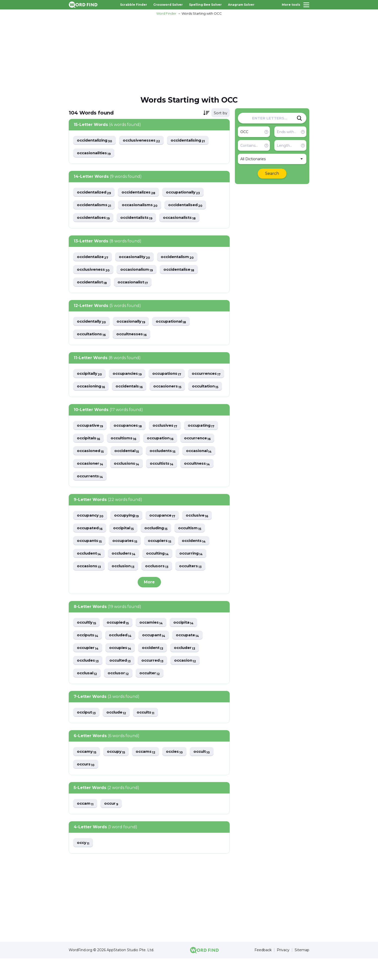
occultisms (125, 454)
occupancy (91, 532)
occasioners (91, 401)
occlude (118, 731)
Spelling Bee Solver (205, 4)
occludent (90, 571)
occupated (90, 545)
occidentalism (183, 258)
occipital (126, 545)
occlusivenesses (146, 140)
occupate (192, 653)
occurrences (92, 388)
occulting (162, 571)
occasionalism (140, 271)
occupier (88, 666)
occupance (167, 532)
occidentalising (195, 140)
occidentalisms (95, 205)
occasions (89, 584)
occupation (164, 454)
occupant (157, 653)
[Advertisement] (189, 55)
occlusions (128, 480)
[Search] (299, 118)
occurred (156, 679)
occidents (198, 558)
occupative (91, 441)
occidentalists (140, 218)
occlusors (160, 584)
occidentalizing (96, 140)
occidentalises (94, 218)
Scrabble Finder (133, 4)
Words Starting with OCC (202, 13)
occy (83, 863)
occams (148, 771)
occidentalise (184, 271)
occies (178, 771)
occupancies (130, 375)
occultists (165, 480)
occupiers (162, 558)
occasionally (134, 323)
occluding (160, 545)
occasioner (91, 480)
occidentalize (94, 258)
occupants (90, 558)
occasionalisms (143, 205)
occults (149, 731)
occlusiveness (94, 271)
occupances (130, 441)
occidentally (92, 323)
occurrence (203, 454)
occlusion (125, 584)
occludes (88, 679)
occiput (87, 731)
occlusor (120, 692)
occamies (155, 640)
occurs (86, 784)
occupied (120, 640)
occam (85, 823)
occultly (87, 640)
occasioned (91, 467)
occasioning (133, 388)
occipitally (90, 375)
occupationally (190, 192)
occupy (117, 771)
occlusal (87, 692)
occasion (190, 679)
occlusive (203, 532)
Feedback (263, 971)
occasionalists (185, 218)
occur (112, 823)
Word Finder (166, 13)
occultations (92, 336)
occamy (87, 771)
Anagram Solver (241, 4)
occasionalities (95, 153)
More (149, 600)
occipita (189, 640)
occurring (197, 571)
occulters (195, 584)
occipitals (89, 454)
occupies (122, 666)
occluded (122, 653)
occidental (129, 467)
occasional (205, 467)
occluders (126, 571)
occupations (171, 375)
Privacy (283, 971)
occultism (195, 545)
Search (272, 173)
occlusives (169, 441)
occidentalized (95, 192)
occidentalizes (143, 192)
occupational (176, 323)
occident (156, 666)
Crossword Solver (168, 4)
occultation (131, 401)
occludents (167, 467)
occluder (190, 666)
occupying (129, 532)
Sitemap (302, 971)
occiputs (88, 653)
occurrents (90, 492)
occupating (207, 441)
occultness (202, 480)
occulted (122, 679)
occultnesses (134, 336)
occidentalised (191, 205)
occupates (127, 558)
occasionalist (136, 284)
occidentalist (93, 284)
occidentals (173, 388)
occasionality (138, 258)
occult (207, 771)
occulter (153, 692)
